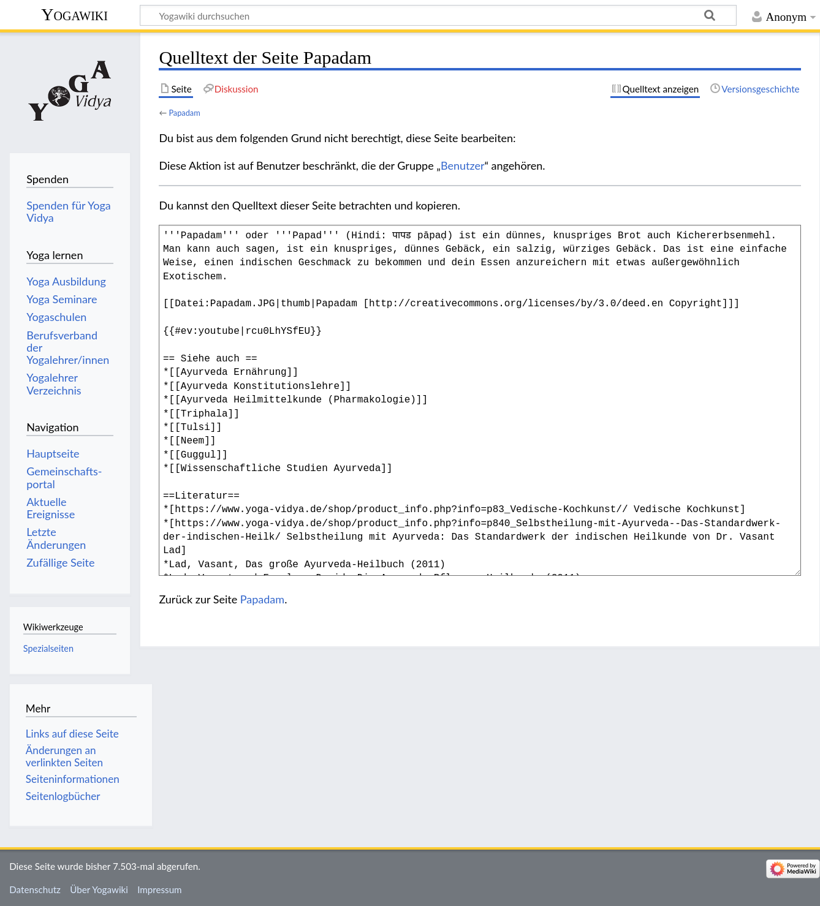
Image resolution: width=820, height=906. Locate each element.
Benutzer (463, 165)
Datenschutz (35, 889)
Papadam (184, 113)
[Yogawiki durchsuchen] (438, 15)
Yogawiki (74, 14)
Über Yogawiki (99, 889)
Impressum (159, 889)
